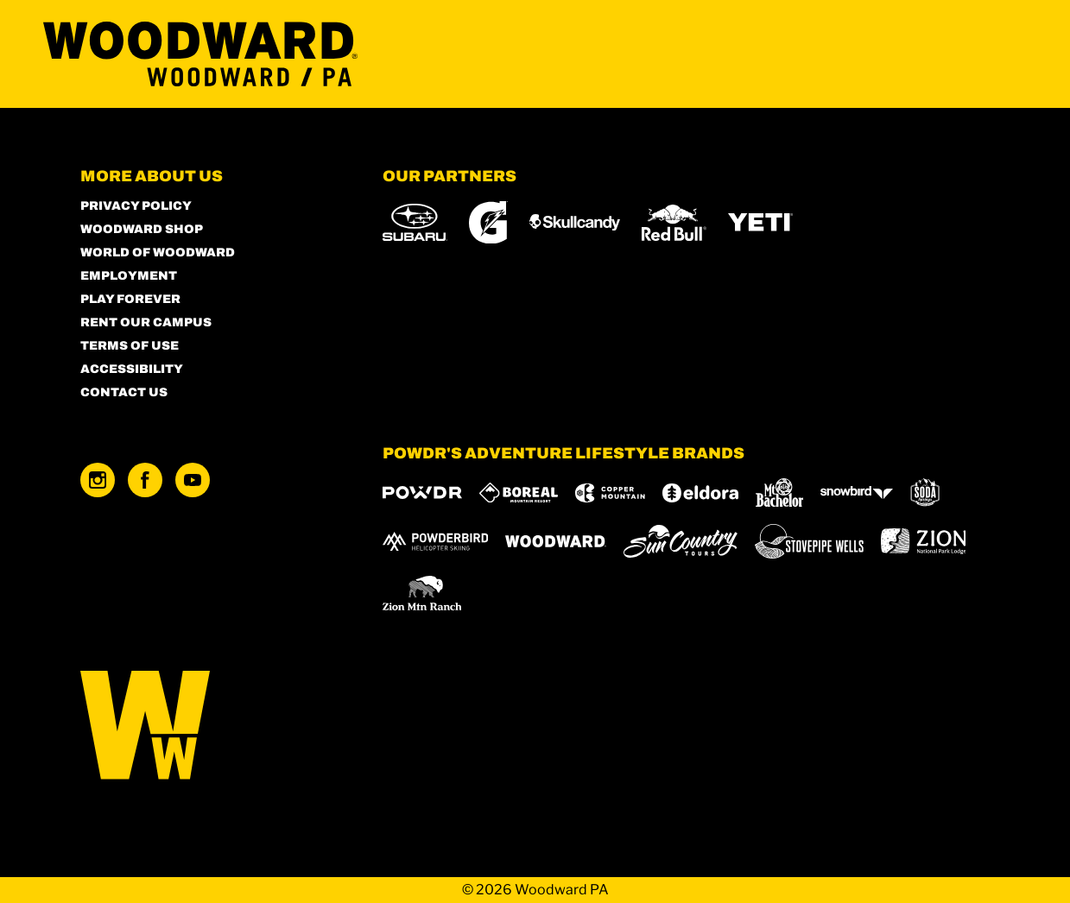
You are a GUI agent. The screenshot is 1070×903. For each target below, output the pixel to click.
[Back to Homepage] (209, 726)
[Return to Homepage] (200, 54)
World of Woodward (157, 252)
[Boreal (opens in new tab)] (518, 492)
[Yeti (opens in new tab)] (760, 222)
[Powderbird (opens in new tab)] (435, 541)
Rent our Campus (146, 322)
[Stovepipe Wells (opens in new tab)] (809, 541)
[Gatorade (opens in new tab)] (488, 222)
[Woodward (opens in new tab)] (555, 541)
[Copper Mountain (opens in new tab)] (610, 492)
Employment (128, 275)
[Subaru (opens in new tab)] (415, 222)
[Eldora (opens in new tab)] (700, 492)
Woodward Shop (141, 229)
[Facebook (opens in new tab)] (145, 480)
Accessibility (131, 369)
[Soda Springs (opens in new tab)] (925, 492)
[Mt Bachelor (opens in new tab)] (779, 492)
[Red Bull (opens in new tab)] (674, 223)
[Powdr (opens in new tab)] (422, 492)
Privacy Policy (136, 205)
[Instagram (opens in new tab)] (97, 480)
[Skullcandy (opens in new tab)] (574, 222)
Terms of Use (129, 345)
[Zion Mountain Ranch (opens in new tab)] (422, 593)
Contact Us (124, 392)
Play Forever (130, 299)
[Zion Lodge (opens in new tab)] (923, 541)
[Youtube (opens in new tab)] (192, 480)
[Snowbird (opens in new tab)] (856, 492)
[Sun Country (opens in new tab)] (681, 541)
